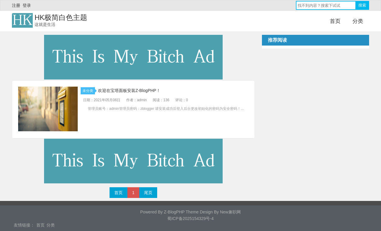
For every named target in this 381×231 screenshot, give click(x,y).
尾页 (148, 192)
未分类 (88, 91)
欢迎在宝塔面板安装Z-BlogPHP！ (129, 90)
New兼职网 (230, 212)
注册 (16, 5)
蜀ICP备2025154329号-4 (190, 218)
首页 (335, 21)
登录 (27, 5)
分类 (357, 21)
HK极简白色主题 (61, 17)
